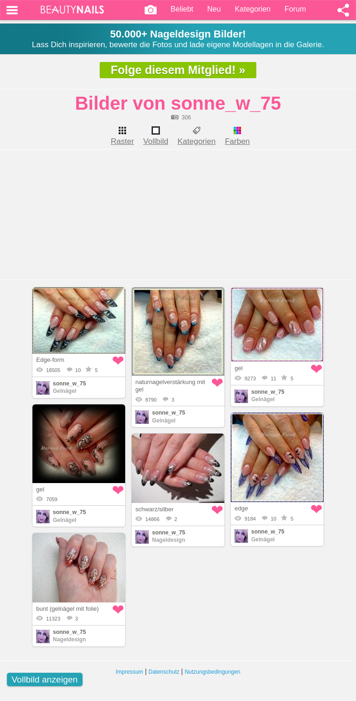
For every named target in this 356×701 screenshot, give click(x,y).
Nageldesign (168, 540)
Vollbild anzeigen (45, 679)
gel (238, 368)
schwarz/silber (154, 509)
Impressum (129, 672)
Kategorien (252, 9)
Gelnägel (64, 391)
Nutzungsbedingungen (212, 672)
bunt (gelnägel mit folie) (67, 608)
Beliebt (182, 9)
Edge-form (50, 359)
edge (241, 508)
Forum (295, 9)
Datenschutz (163, 672)
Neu (214, 9)
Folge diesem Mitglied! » (178, 69)
